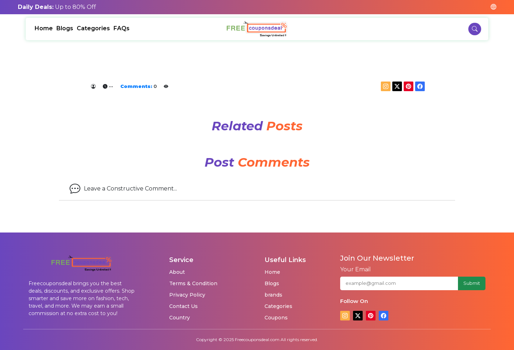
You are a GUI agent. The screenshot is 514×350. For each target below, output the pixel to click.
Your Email (355, 269)
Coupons (276, 317)
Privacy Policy (187, 295)
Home (44, 28)
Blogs (64, 28)
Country (179, 317)
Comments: (136, 86)
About (177, 272)
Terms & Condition (193, 283)
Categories (93, 28)
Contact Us (183, 306)
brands (273, 295)
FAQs (122, 28)
